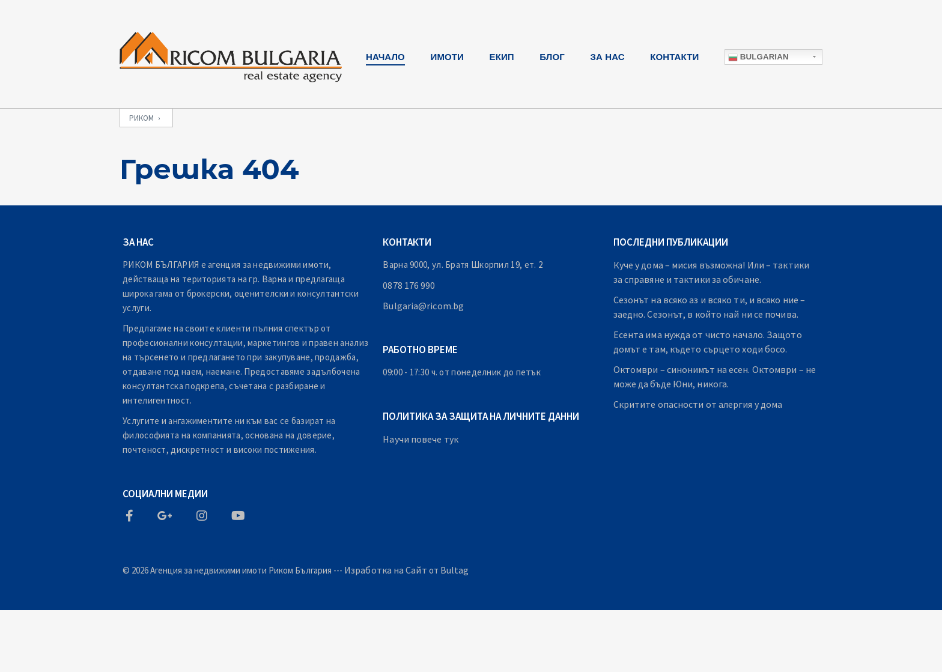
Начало (385, 57)
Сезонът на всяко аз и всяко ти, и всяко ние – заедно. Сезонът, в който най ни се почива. (709, 307)
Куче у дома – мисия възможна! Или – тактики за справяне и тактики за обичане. (711, 272)
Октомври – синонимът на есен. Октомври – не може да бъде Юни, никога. (714, 376)
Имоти (447, 57)
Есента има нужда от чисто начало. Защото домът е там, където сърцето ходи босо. (707, 341)
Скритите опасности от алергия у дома (698, 404)
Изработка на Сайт (385, 570)
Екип (502, 57)
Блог (552, 57)
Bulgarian (758, 57)
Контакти (674, 57)
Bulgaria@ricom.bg (423, 306)
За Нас (608, 57)
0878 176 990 (409, 285)
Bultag (454, 570)
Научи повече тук (420, 439)
